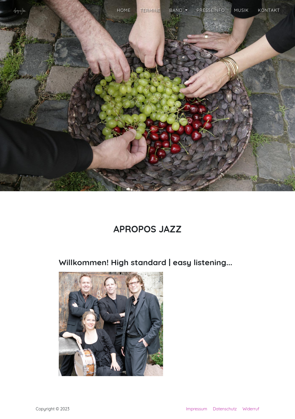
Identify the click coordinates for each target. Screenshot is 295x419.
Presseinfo (211, 26)
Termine (150, 26)
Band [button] (176, 26)
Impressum (196, 409)
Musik (241, 26)
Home (124, 26)
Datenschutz (225, 409)
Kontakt (269, 26)
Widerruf (251, 409)
